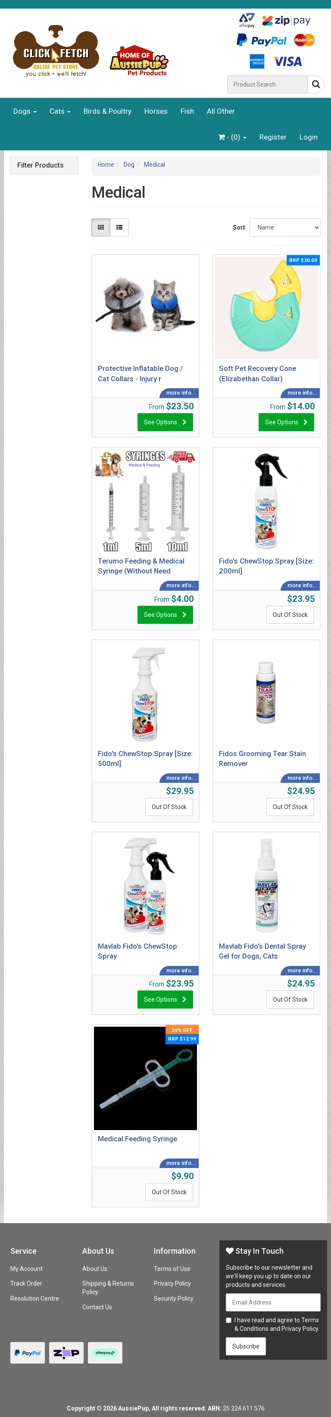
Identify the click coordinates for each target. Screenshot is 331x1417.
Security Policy (174, 1298)
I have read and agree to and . (272, 1324)
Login (309, 137)
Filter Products (40, 165)
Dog (129, 164)
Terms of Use (172, 1268)
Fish (187, 111)
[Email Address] (273, 1302)
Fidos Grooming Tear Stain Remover (262, 758)
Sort (238, 227)
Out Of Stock (290, 614)
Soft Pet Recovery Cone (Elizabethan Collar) (257, 373)
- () (232, 137)
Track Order (26, 1283)
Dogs (25, 111)
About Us (94, 1268)
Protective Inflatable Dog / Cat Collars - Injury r (140, 373)
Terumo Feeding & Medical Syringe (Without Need (141, 566)
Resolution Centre (34, 1298)
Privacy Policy (172, 1283)
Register (273, 137)
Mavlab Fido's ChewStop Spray (137, 951)
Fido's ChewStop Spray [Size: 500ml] (145, 758)
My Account (26, 1268)
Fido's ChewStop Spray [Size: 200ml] (266, 566)
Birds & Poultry (107, 111)
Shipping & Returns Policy (108, 1288)
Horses (156, 111)
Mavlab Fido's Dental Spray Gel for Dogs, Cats (262, 951)
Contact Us (97, 1307)
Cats (60, 111)
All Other (221, 111)
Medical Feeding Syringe (137, 1138)
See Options (160, 422)
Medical (154, 164)
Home (106, 164)
